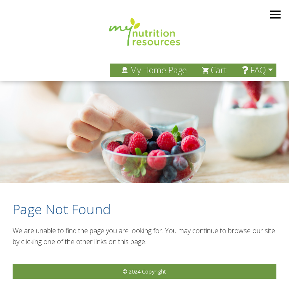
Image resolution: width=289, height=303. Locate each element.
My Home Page (154, 70)
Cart (214, 70)
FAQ (254, 70)
